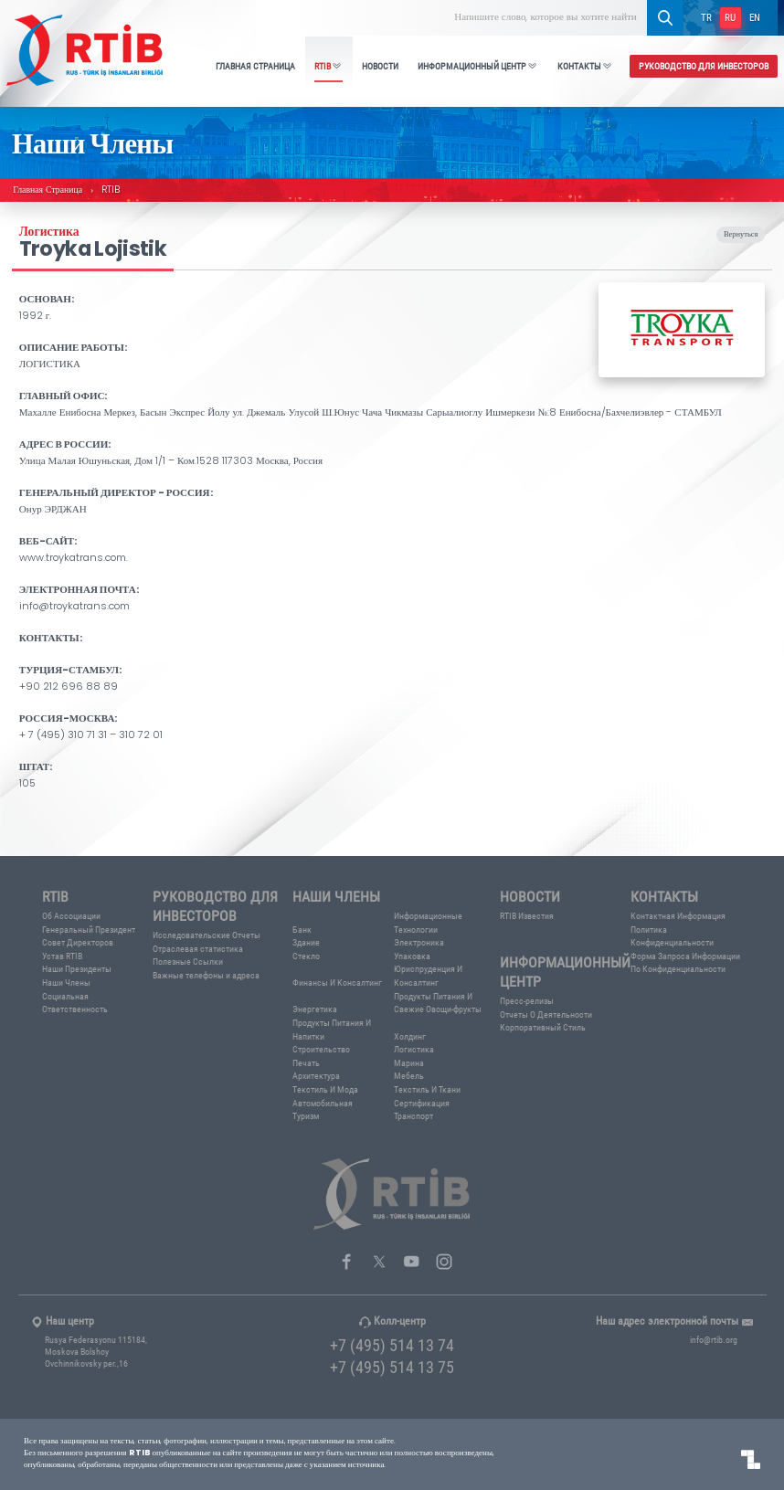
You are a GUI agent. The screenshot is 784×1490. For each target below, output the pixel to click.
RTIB (328, 65)
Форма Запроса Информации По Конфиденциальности (685, 963)
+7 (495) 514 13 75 (392, 1367)
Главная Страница (47, 190)
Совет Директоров (77, 942)
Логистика (414, 1049)
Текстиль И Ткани (427, 1089)
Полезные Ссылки (188, 961)
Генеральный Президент (88, 929)
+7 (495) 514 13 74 (392, 1345)
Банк (302, 929)
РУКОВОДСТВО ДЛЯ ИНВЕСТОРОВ (703, 65)
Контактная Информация (678, 916)
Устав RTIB (62, 956)
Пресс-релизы (527, 1001)
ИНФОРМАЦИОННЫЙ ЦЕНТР (478, 65)
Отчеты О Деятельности (546, 1014)
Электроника (419, 942)
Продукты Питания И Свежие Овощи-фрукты (438, 1003)
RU (730, 17)
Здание (306, 942)
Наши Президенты (76, 969)
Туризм (305, 1116)
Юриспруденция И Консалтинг (428, 975)
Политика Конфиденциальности (672, 936)
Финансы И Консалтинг (337, 982)
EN (754, 17)
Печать (306, 1063)
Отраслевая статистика (198, 949)
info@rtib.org (713, 1340)
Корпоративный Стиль (543, 1027)
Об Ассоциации (71, 916)
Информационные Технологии (428, 922)
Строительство (321, 1049)
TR (706, 17)
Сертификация (422, 1103)
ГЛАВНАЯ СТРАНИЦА (255, 65)
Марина (409, 1063)
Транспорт (413, 1116)
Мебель (409, 1076)
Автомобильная (322, 1103)
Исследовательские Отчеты (206, 935)
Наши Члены (66, 982)
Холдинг (410, 1036)
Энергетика (314, 1009)
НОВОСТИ (380, 65)
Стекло (306, 956)
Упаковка (412, 956)
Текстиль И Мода (325, 1089)
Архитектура (316, 1076)
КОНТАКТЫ (585, 65)
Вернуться (741, 234)
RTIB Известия (527, 916)
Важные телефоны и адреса (206, 975)
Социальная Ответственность (75, 1003)
